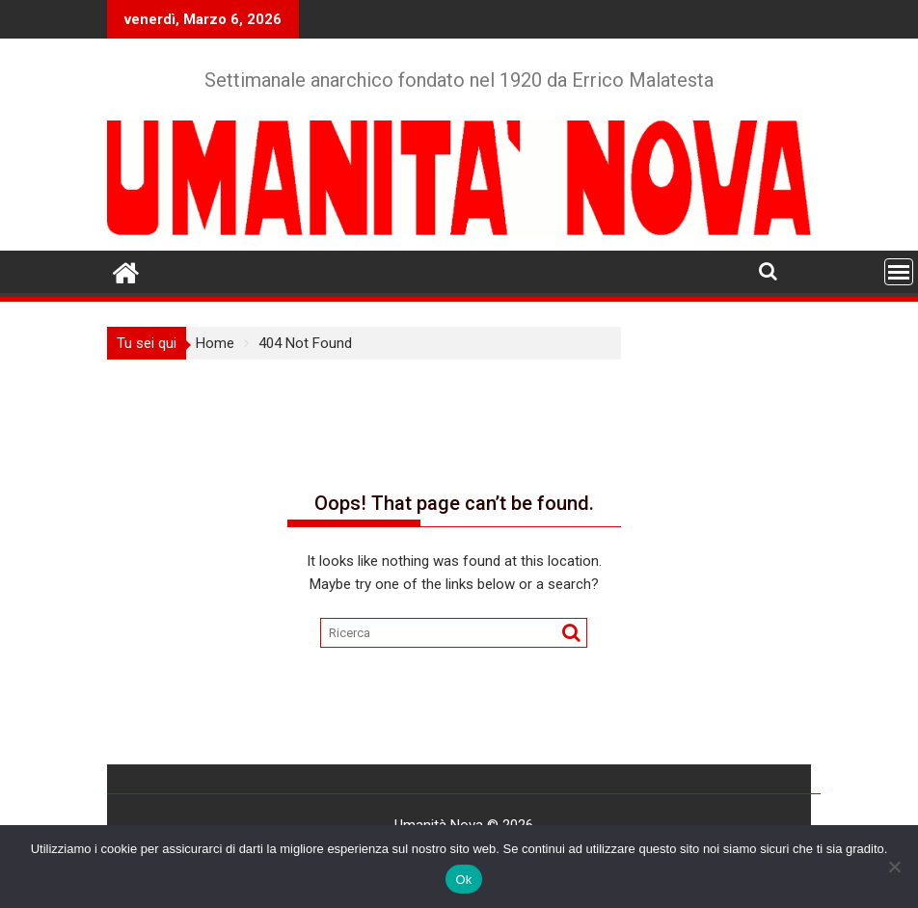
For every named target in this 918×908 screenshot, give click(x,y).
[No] (894, 866)
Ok (463, 879)
